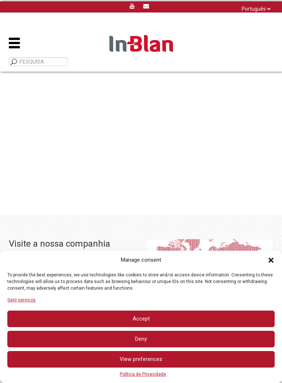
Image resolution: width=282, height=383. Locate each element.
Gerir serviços (21, 300)
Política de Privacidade (143, 374)
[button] (271, 260)
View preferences (141, 359)
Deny (141, 339)
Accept (141, 318)
